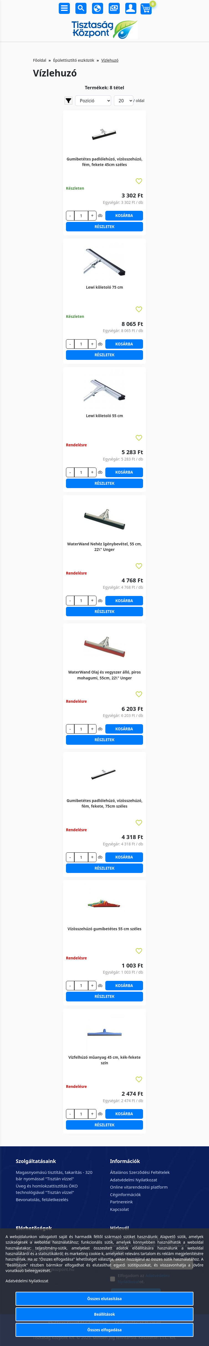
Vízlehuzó (109, 60)
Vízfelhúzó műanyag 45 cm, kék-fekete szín (104, 1060)
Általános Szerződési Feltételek (140, 1172)
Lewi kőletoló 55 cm (104, 415)
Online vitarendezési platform (139, 1187)
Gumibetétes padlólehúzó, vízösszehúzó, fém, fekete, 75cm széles (104, 803)
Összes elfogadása (104, 1329)
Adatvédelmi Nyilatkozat (133, 1179)
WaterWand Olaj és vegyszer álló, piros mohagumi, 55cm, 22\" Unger (104, 674)
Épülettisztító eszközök (73, 60)
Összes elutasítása (104, 1298)
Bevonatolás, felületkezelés (42, 1199)
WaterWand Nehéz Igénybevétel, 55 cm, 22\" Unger (104, 546)
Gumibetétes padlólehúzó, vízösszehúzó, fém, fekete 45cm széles (104, 161)
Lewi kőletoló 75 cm (104, 287)
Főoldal (39, 60)
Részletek (104, 226)
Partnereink (121, 1201)
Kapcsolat (119, 1209)
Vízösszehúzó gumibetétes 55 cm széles (104, 928)
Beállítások (104, 1314)
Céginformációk (125, 1194)
